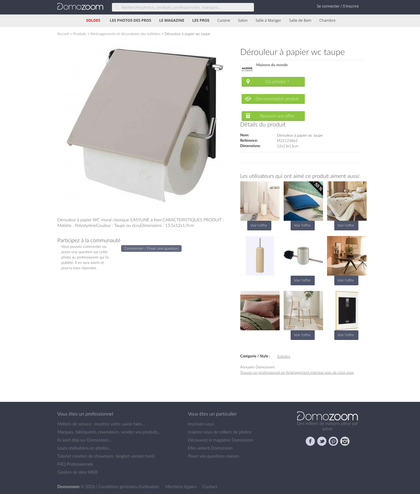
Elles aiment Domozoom (210, 448)
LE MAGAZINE (171, 20)
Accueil (63, 33)
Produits (80, 33)
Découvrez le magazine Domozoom (220, 440)
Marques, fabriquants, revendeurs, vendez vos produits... (109, 432)
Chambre (327, 20)
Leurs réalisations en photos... (84, 448)
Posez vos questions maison (213, 456)
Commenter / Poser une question (151, 248)
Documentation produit (277, 99)
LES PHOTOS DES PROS (130, 20)
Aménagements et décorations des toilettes (125, 33)
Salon (243, 20)
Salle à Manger (268, 20)
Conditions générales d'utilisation (129, 486)
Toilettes (283, 356)
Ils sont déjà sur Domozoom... (84, 440)
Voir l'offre (258, 225)
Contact (210, 486)
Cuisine (223, 20)
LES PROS (200, 20)
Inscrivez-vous (201, 424)
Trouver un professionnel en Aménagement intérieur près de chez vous (297, 372)
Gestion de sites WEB (77, 472)
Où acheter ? (277, 81)
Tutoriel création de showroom (85, 456)
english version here (135, 456)
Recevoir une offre (277, 116)
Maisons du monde (272, 65)
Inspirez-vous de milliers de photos (220, 432)
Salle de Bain (300, 20)
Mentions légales (182, 486)
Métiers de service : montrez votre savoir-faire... (101, 424)
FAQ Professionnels (75, 464)
